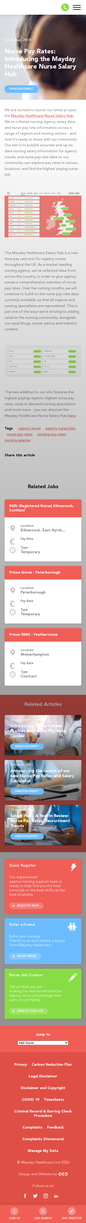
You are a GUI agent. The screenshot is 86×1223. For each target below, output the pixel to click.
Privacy (20, 1065)
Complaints (32, 1127)
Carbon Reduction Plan (52, 1065)
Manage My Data (43, 1151)
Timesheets (54, 1100)
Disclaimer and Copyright (43, 1088)
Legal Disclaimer (43, 1076)
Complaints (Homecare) (43, 1139)
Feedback (55, 1127)
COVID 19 (30, 1100)
